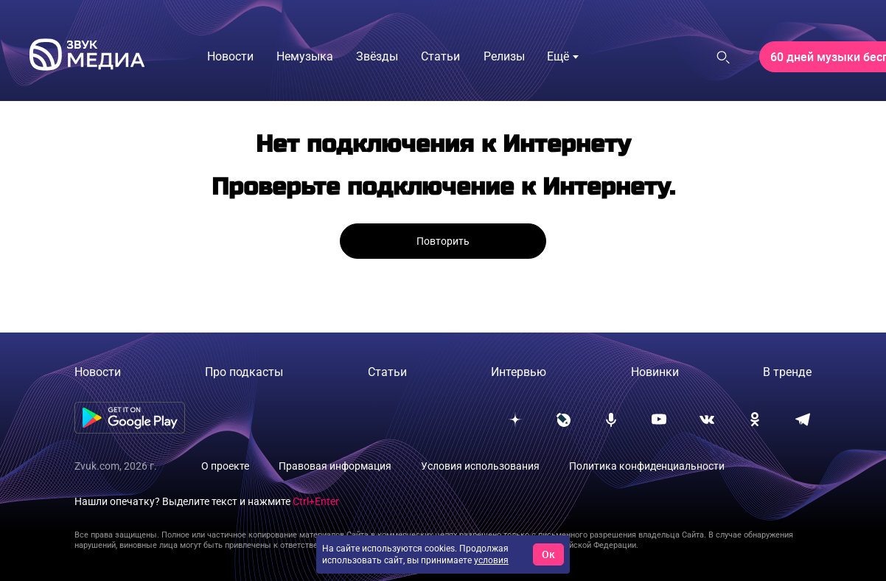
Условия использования (480, 466)
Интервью (518, 372)
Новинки (655, 372)
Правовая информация (335, 466)
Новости (97, 372)
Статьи (387, 372)
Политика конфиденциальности (647, 466)
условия (491, 560)
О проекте (225, 466)
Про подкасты (244, 372)
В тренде (787, 372)
